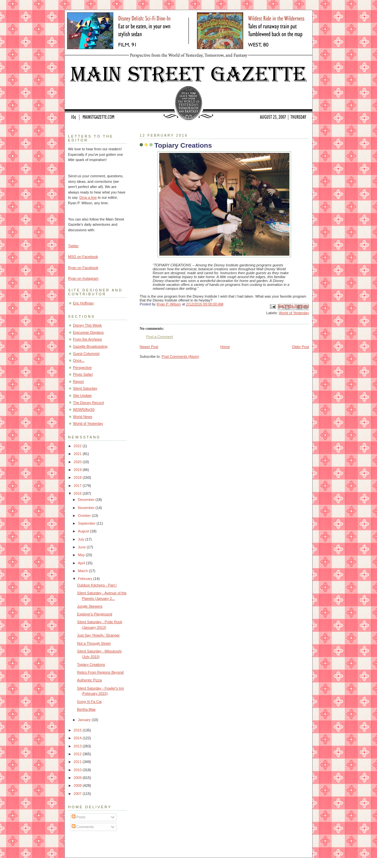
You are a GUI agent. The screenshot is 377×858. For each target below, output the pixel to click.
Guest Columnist (86, 353)
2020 (78, 462)
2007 (78, 794)
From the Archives (87, 339)
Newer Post (149, 347)
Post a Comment (159, 337)
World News (82, 417)
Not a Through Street (94, 643)
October (84, 515)
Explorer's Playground (94, 614)
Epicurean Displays (88, 332)
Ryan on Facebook (83, 268)
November (86, 508)
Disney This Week (87, 325)
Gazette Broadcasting (90, 346)
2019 (78, 470)
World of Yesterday (294, 313)
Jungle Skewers (90, 606)
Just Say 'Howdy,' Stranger (98, 635)
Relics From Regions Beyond (100, 672)
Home (225, 347)
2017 (78, 486)
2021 (78, 454)
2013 (78, 746)
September (87, 523)
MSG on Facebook (83, 257)
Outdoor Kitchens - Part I (97, 585)
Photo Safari (83, 374)
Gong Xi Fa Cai (89, 702)
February (85, 579)
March (83, 571)
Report (78, 381)
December (86, 500)
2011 (78, 762)
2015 (78, 730)
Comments (83, 827)
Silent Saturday (85, 388)
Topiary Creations (91, 664)
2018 (78, 477)
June (82, 547)
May (82, 555)
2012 (78, 754)
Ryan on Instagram (83, 278)
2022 (78, 446)
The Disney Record (88, 403)
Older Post (300, 347)
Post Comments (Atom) (180, 356)
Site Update (82, 395)
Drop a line (88, 197)
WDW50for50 (83, 409)
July (81, 539)
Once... (79, 360)
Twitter (73, 246)
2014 (78, 738)
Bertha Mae (86, 709)
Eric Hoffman (83, 303)
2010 (78, 770)
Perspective (82, 367)
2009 (78, 778)
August (84, 531)
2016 (78, 493)
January (84, 720)
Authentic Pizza (89, 680)
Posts (79, 817)
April (82, 563)
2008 (78, 785)
